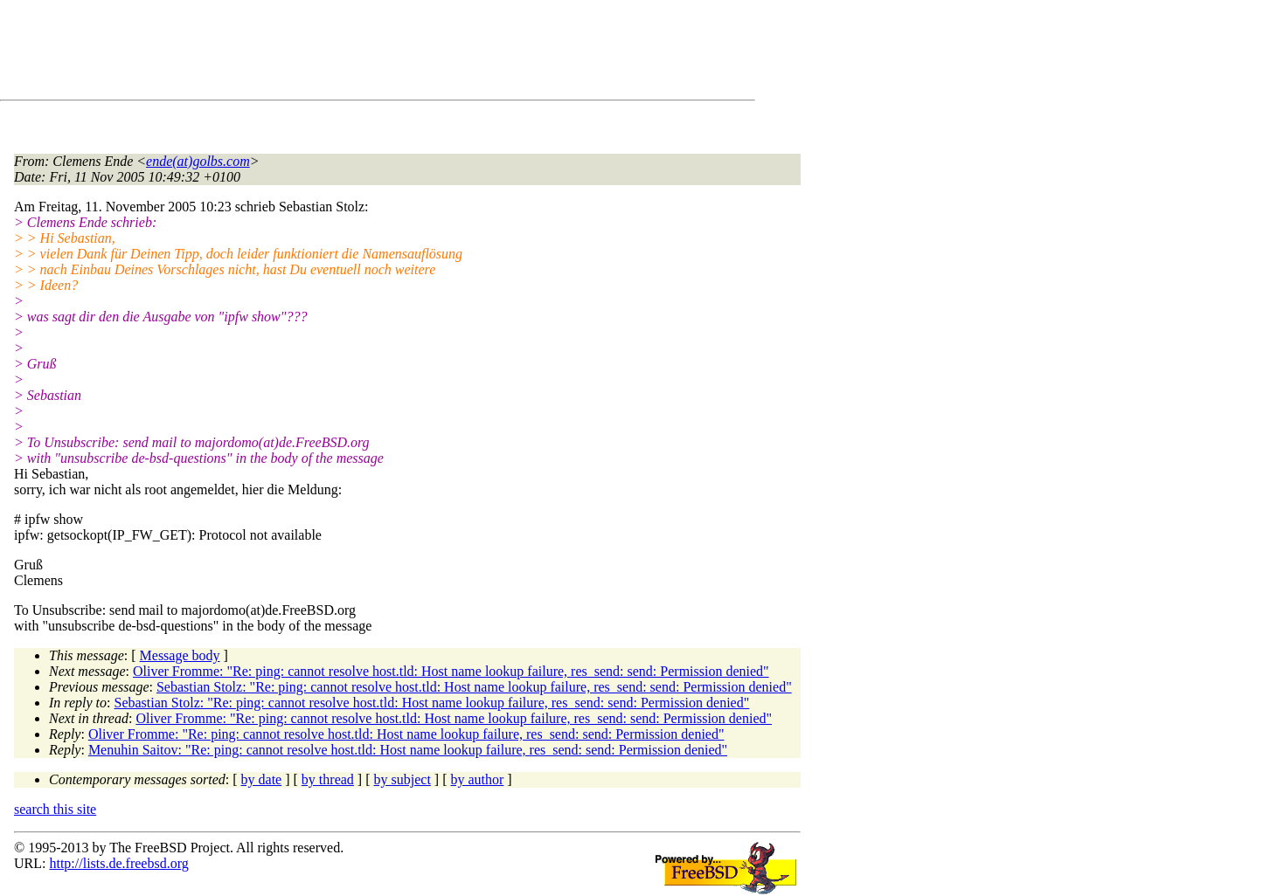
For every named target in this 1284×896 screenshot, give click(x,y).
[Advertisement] (332, 53)
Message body (180, 655)
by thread (328, 779)
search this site (55, 809)
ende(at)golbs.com (198, 161)
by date (261, 779)
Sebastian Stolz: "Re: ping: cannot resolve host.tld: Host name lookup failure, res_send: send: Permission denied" (474, 686)
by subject (402, 779)
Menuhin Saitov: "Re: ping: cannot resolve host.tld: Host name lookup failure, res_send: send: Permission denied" (407, 749)
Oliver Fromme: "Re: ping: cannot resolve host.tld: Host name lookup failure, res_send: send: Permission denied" (451, 671)
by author (476, 779)
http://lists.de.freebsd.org (118, 863)
